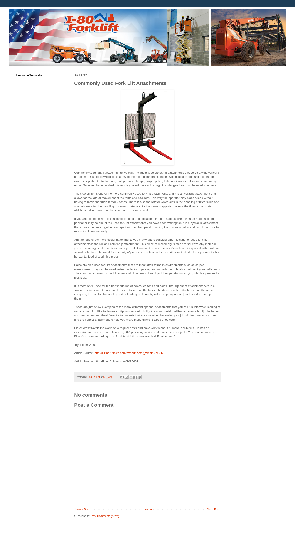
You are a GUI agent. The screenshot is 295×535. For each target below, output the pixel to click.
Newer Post (82, 509)
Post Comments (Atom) (105, 516)
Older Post (213, 509)
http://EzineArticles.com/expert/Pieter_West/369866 (128, 353)
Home (148, 509)
